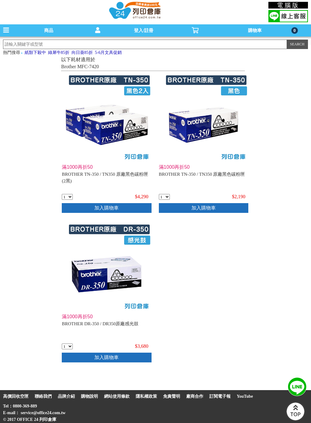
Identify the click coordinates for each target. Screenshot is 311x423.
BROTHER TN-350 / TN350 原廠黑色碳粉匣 (202, 174)
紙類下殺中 (35, 52)
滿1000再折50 (77, 167)
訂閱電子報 (220, 396)
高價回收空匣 (16, 396)
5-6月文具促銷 (108, 52)
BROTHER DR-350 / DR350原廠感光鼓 (100, 323)
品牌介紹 (66, 396)
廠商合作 (194, 396)
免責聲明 (171, 396)
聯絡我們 (43, 396)
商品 (48, 30)
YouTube (245, 396)
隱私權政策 (146, 396)
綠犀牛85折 (58, 52)
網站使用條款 (117, 396)
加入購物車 (106, 207)
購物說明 (89, 396)
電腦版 (288, 5)
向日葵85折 (82, 52)
